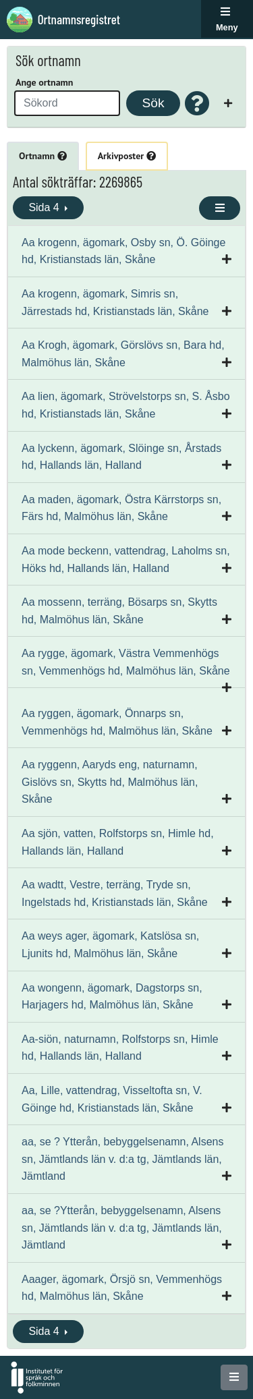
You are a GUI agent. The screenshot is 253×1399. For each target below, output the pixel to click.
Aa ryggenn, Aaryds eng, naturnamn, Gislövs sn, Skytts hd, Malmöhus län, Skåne (110, 782)
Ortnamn (43, 156)
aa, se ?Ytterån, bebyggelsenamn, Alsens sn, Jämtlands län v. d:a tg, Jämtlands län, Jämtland (122, 1228)
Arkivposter (127, 156)
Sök (153, 103)
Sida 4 (45, 207)
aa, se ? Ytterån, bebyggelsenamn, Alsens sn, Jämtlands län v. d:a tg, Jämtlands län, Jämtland (122, 1159)
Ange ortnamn (44, 82)
